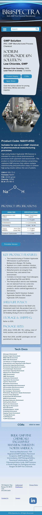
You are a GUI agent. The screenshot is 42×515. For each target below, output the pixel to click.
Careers (17, 498)
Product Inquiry (12, 76)
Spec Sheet (10, 81)
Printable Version (10, 244)
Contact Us (4, 498)
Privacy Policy (33, 485)
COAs (26, 76)
